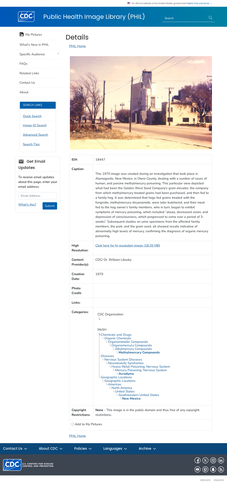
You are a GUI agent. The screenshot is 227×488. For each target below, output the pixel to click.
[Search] (184, 18)
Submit (50, 206)
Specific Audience (32, 54)
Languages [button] (115, 448)
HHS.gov (205, 480)
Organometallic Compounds (128, 342)
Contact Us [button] (15, 448)
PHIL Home (77, 46)
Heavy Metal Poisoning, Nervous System (141, 366)
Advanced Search (35, 135)
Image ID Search (35, 125)
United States (125, 391)
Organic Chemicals (117, 338)
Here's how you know (199, 3)
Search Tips (31, 144)
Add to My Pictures (88, 424)
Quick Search (32, 116)
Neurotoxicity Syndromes (126, 363)
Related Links (29, 73)
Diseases (107, 356)
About (24, 92)
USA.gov (219, 480)
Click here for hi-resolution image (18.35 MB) (127, 245)
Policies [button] (83, 448)
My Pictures (31, 35)
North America (122, 388)
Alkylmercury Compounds (133, 349)
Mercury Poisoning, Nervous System (141, 370)
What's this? (27, 204)
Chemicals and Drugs (116, 335)
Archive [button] (147, 448)
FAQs (23, 64)
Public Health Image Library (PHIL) (94, 17)
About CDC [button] (51, 448)
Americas (114, 384)
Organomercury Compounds (132, 345)
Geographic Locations (116, 377)
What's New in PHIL (34, 45)
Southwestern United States (139, 395)
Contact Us (27, 82)
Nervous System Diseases (123, 359)
